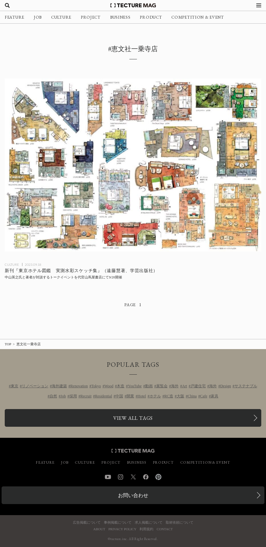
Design (225, 386)
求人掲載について (149, 522)
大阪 (180, 396)
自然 (53, 396)
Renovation (79, 386)
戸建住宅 (198, 386)
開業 (130, 396)
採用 (73, 396)
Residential (103, 396)
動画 (149, 386)
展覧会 (162, 386)
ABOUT (99, 529)
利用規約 (146, 529)
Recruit (86, 396)
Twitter (133, 477)
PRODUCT (151, 17)
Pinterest (158, 477)
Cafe (203, 396)
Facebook (146, 477)
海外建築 (59, 386)
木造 (120, 386)
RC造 (168, 396)
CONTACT (165, 529)
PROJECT (91, 17)
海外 (175, 386)
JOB (38, 17)
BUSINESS (120, 17)
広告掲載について (87, 522)
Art (184, 386)
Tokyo (96, 386)
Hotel (142, 396)
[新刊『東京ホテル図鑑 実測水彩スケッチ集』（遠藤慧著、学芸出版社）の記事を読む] (133, 165)
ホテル (155, 396)
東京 (14, 386)
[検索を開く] (7, 5)
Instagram (120, 477)
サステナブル (245, 386)
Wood (108, 386)
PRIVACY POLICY (122, 529)
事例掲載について (118, 522)
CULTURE (61, 17)
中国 (119, 396)
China (192, 396)
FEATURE (14, 17)
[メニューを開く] (258, 5)
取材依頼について (179, 522)
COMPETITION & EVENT (197, 17)
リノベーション (35, 386)
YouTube (135, 386)
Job (63, 396)
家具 (214, 396)
